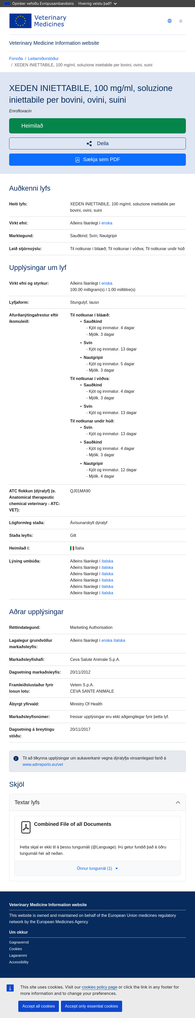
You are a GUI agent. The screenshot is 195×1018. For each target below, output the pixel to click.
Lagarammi (18, 955)
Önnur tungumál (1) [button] (97, 868)
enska (107, 223)
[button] (97, 143)
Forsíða (16, 58)
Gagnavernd (19, 942)
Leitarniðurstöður (43, 58)
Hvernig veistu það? (97, 3)
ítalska (107, 561)
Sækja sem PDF (97, 159)
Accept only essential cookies (91, 1006)
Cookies (15, 949)
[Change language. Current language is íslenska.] (170, 20)
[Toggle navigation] (181, 21)
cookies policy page (99, 987)
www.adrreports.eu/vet (43, 764)
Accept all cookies (38, 1006)
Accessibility (18, 962)
